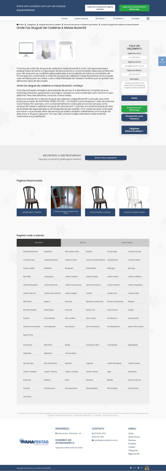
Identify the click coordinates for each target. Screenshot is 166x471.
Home (64, 18)
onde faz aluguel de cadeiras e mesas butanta (120, 24)
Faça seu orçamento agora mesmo (100, 8)
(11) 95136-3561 (99, 433)
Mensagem (134, 79)
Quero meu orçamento (106, 158)
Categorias (31, 24)
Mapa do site (134, 454)
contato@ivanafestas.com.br (105, 440)
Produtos (117, 18)
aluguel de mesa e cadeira (50, 24)
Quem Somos (81, 18)
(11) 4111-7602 (98, 437)
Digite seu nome (134, 53)
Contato (135, 18)
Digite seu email (134, 62)
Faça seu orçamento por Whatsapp (134, 8)
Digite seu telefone (134, 70)
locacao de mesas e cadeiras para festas (81, 24)
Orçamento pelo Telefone (134, 117)
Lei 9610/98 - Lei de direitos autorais (105, 416)
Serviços (99, 18)
